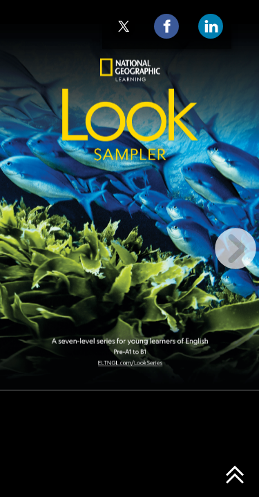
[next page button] (235, 248)
